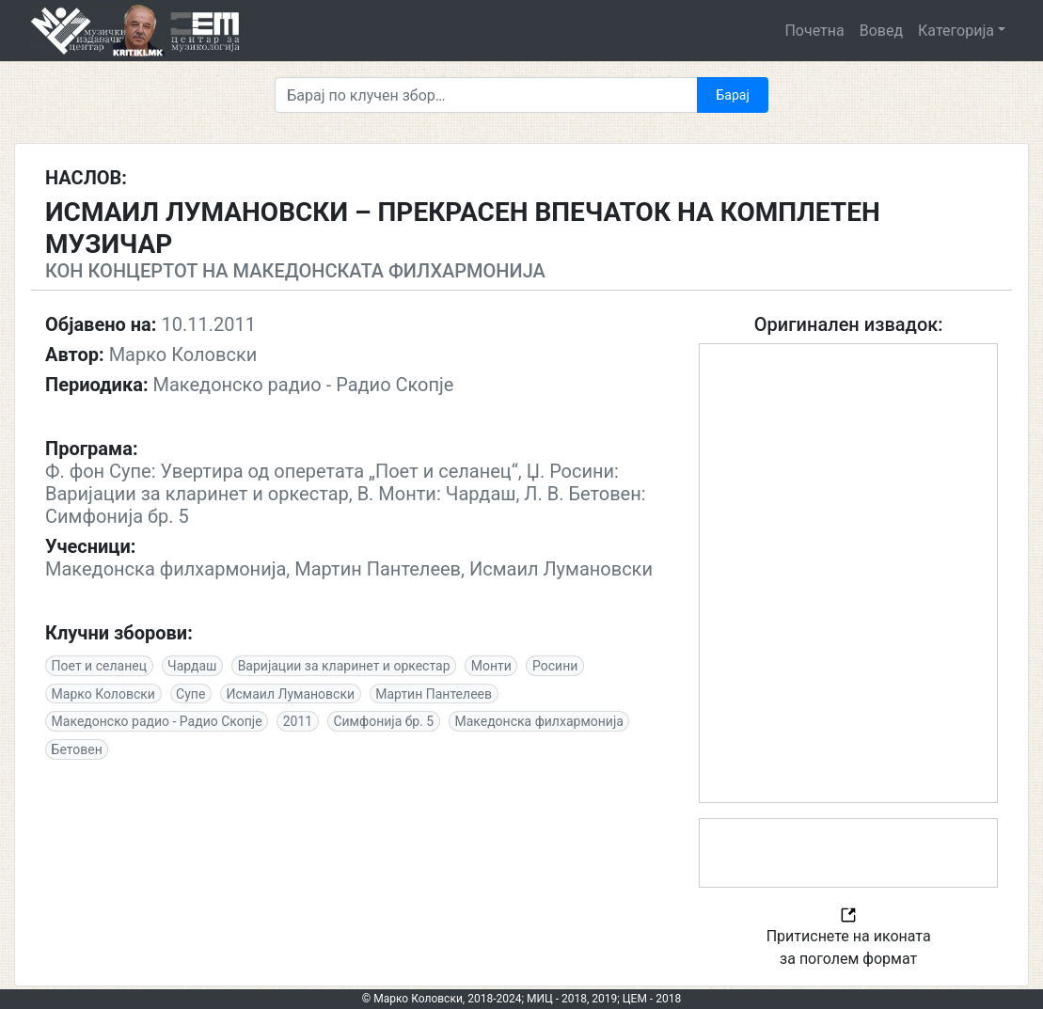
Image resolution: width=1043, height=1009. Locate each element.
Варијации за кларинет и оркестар (344, 665)
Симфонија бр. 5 (383, 721)
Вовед (881, 30)
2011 (297, 721)
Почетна (814, 30)
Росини (554, 665)
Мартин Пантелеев (433, 694)
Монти (491, 665)
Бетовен (77, 749)
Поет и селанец (99, 665)
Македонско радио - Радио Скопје (157, 721)
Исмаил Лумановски (291, 694)
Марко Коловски (103, 694)
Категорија (956, 30)
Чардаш (191, 665)
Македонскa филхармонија (538, 721)
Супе (190, 694)
